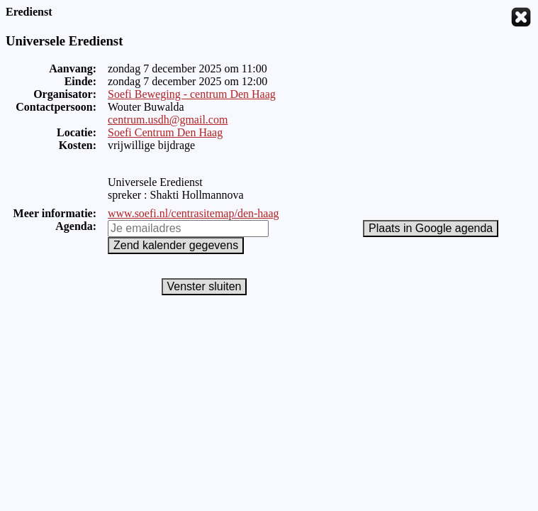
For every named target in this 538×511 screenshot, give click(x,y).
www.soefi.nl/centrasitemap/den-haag (193, 213)
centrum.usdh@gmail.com (168, 120)
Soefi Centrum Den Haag (165, 132)
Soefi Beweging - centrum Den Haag (192, 94)
